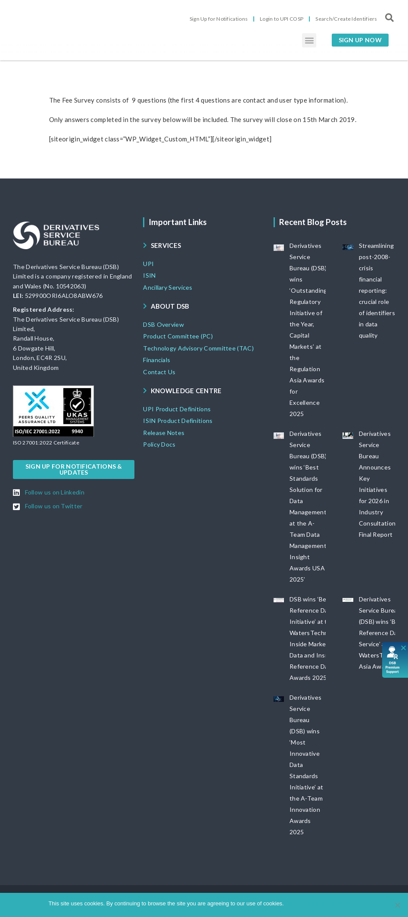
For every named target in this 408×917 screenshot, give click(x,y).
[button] (309, 40)
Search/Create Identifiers (346, 19)
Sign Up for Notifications (219, 19)
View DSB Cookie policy (329, 903)
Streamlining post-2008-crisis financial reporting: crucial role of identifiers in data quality (377, 290)
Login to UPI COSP (281, 19)
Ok (292, 903)
